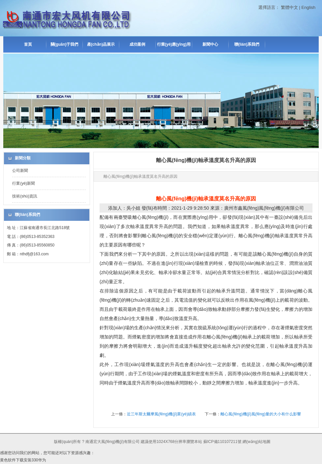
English (308, 7)
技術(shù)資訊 (24, 196)
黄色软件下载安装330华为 (23, 460)
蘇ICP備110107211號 (222, 441)
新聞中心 (210, 44)
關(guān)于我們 (65, 44)
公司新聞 (20, 170)
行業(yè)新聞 (23, 183)
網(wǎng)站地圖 (256, 441)
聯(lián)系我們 (247, 44)
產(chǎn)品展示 (101, 44)
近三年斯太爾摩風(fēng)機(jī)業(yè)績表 (161, 414)
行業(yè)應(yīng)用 (174, 44)
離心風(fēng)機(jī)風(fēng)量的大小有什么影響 (260, 414)
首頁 (28, 44)
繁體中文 (289, 7)
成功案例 (137, 44)
